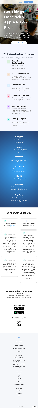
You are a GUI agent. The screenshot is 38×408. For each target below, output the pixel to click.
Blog (19, 376)
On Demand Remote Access (19, 366)
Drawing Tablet (19, 346)
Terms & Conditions (19, 392)
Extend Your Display (19, 345)
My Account (19, 373)
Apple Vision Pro (19, 351)
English (34, 406)
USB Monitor (19, 350)
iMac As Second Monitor (19, 359)
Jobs (19, 396)
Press (19, 395)
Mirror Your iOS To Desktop (19, 363)
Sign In (20, 2)
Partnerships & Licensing (19, 384)
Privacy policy (19, 393)
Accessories (19, 381)
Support (19, 378)
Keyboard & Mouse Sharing (19, 348)
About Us (19, 390)
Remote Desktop (19, 367)
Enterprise (19, 383)
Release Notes (19, 380)
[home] (2, 2)
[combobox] (34, 407)
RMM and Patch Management (19, 364)
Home (19, 343)
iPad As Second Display (19, 357)
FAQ (19, 375)
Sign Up (28, 2)
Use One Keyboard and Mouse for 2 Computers (19, 361)
